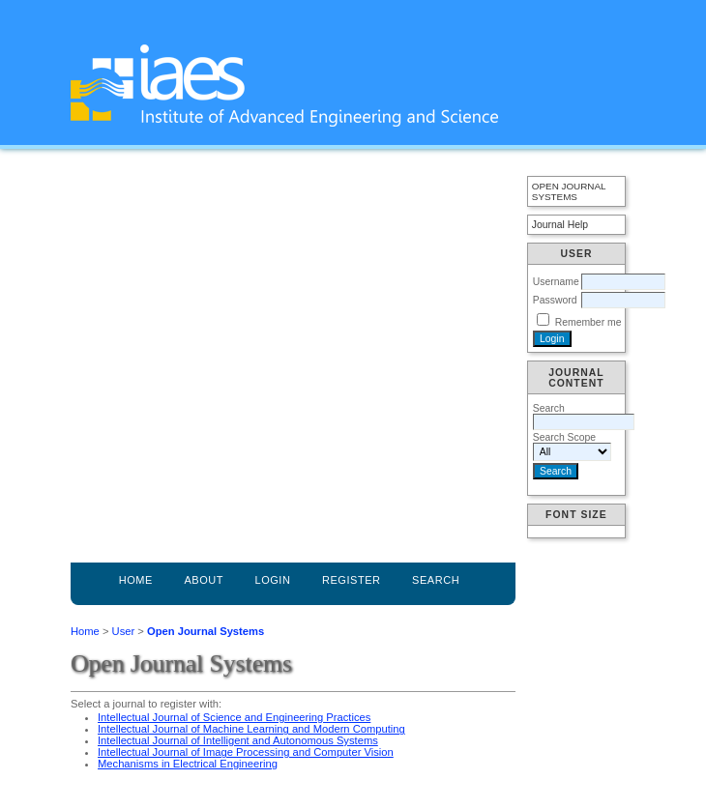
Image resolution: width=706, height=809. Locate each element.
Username (556, 281)
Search (435, 580)
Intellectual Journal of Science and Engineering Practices (234, 717)
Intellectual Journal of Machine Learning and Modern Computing (251, 729)
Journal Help (560, 224)
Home (136, 580)
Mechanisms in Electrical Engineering (188, 763)
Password (555, 300)
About (203, 580)
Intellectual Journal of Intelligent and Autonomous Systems (238, 740)
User (123, 631)
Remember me (588, 322)
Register (351, 580)
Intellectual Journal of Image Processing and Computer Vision (246, 752)
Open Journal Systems (568, 191)
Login (272, 580)
